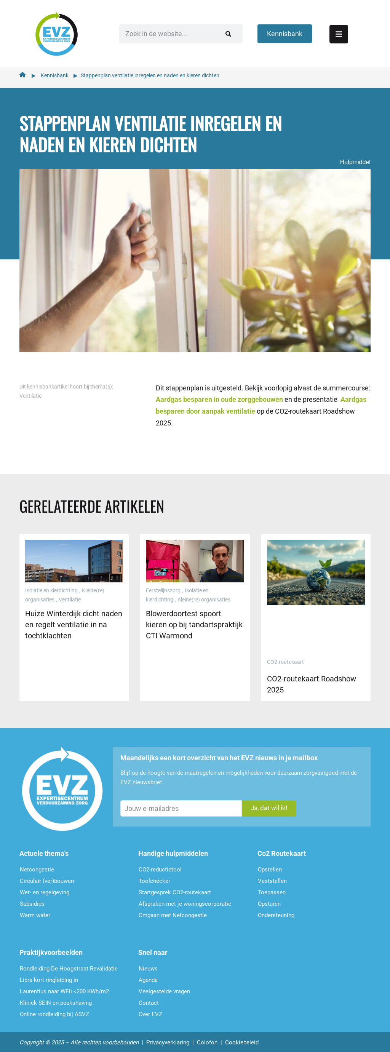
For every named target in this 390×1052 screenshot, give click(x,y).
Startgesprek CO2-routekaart (175, 889)
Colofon (207, 1039)
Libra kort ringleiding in (49, 977)
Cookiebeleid (242, 1039)
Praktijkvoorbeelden (51, 950)
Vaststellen (272, 878)
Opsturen (269, 901)
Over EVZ (150, 1011)
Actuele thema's (44, 851)
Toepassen (272, 889)
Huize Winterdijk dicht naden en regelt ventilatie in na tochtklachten (73, 622)
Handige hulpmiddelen (173, 851)
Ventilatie (30, 393)
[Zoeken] (213, 32)
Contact (149, 1000)
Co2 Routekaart (281, 851)
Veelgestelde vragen (164, 988)
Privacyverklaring (167, 1039)
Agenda (148, 977)
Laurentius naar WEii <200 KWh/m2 (64, 988)
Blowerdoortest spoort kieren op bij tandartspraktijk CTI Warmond (194, 622)
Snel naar (153, 950)
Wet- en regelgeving (44, 889)
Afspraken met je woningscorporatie (185, 901)
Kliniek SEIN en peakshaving (56, 1000)
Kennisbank (55, 73)
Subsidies (32, 901)
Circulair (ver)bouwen (47, 878)
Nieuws (148, 965)
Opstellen (270, 866)
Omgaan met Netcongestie (173, 912)
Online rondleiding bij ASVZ (54, 1011)
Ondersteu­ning (276, 912)
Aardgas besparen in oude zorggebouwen (219, 397)
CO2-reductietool (160, 866)
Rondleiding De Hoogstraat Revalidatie (69, 965)
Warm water (35, 912)
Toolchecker (154, 878)
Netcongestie (37, 866)
